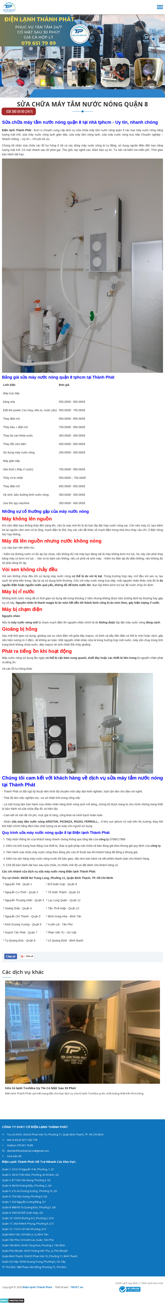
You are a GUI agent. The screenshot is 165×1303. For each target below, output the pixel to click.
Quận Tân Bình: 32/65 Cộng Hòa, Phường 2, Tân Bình (33, 1245)
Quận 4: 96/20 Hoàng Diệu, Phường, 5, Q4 (26, 1185)
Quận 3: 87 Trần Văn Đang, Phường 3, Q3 (26, 1180)
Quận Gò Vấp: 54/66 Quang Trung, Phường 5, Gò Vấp (33, 1261)
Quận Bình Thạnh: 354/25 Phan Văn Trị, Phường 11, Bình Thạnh (39, 1256)
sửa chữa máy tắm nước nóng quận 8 (100, 130)
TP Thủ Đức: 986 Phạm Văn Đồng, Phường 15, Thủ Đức (34, 1267)
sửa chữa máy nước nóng (35, 852)
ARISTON (52, 821)
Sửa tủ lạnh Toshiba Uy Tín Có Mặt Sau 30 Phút (40, 1088)
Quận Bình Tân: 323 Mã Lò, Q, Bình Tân (25, 1234)
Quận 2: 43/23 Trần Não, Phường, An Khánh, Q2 (30, 1174)
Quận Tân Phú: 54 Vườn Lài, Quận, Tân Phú (28, 1240)
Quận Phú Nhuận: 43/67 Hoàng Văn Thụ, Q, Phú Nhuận (35, 1251)
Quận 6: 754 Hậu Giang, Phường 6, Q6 (24, 1196)
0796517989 (117, 839)
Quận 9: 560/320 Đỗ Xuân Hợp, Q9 (22, 1212)
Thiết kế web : (62, 1287)
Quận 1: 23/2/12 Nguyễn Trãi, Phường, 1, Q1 (28, 1169)
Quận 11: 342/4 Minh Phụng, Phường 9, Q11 (28, 1223)
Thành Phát (11, 791)
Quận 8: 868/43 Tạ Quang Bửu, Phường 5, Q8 (28, 1207)
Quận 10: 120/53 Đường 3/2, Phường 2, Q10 (28, 1218)
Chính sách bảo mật (151, 1283)
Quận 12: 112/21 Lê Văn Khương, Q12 (24, 1229)
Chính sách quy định (126, 1283)
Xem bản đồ (14, 1156)
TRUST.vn (76, 1287)
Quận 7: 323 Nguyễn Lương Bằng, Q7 (24, 1202)
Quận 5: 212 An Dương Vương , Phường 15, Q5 (29, 1191)
